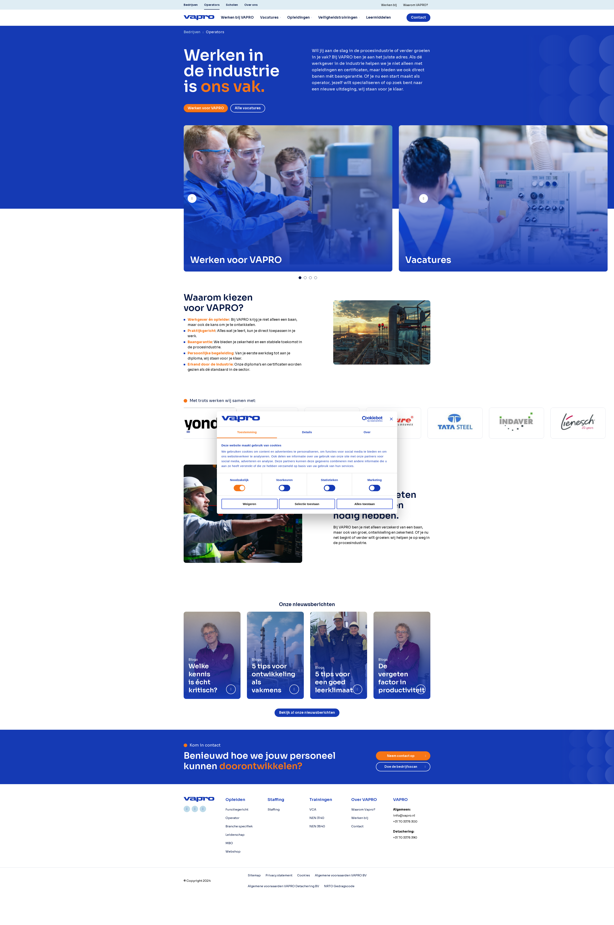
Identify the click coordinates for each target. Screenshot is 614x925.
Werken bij (359, 818)
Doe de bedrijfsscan (401, 767)
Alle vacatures (248, 108)
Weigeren (249, 504)
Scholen (232, 5)
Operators (211, 5)
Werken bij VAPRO (237, 17)
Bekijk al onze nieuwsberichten (307, 713)
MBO (229, 843)
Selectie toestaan (307, 504)
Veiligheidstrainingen (337, 17)
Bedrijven (191, 5)
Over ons (251, 5)
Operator (232, 818)
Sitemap (254, 875)
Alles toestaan (364, 504)
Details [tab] (307, 432)
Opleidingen (298, 17)
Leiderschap (235, 835)
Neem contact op (401, 756)
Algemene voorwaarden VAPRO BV (341, 875)
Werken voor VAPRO (206, 108)
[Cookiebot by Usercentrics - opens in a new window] (364, 419)
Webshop (233, 851)
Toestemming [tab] (247, 432)
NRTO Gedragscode (339, 886)
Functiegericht (236, 809)
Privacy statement (279, 875)
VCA (312, 809)
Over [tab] (367, 432)
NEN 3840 (317, 826)
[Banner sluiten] (391, 419)
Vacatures (269, 17)
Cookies (303, 875)
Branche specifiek (239, 826)
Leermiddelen (378, 17)
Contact (418, 17)
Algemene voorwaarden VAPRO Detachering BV (283, 886)
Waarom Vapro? (363, 809)
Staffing (274, 809)
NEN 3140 (316, 818)
